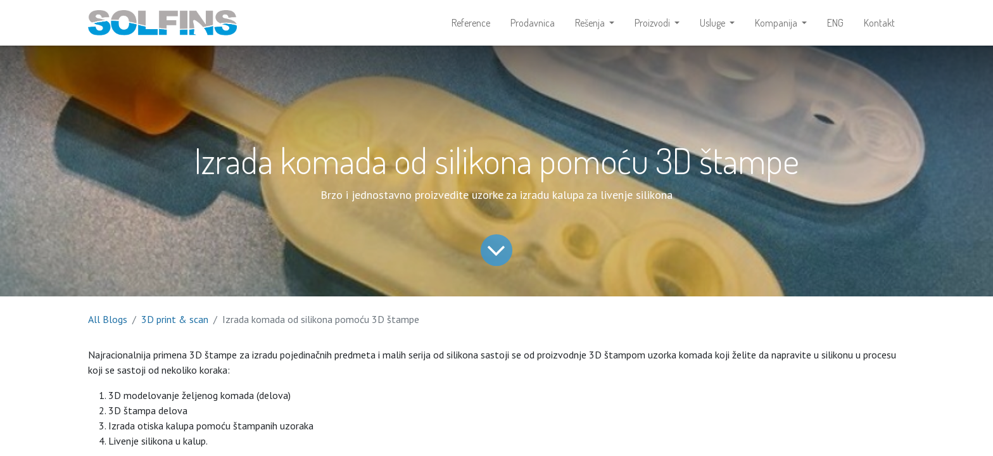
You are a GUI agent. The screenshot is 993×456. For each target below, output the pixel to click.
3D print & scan (174, 319)
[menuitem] (470, 22)
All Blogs (107, 319)
